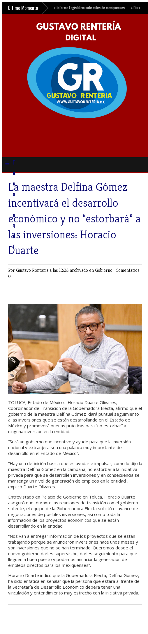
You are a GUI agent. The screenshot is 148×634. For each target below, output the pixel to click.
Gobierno (104, 270)
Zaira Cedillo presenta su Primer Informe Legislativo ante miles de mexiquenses (66, 7)
